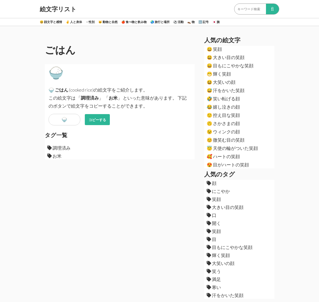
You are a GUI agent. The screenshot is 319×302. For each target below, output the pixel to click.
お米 (54, 156)
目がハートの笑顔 (228, 164)
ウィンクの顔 (223, 131)
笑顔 (214, 49)
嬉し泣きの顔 (223, 107)
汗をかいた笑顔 (225, 90)
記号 (203, 22)
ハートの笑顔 (223, 156)
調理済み (59, 148)
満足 (214, 279)
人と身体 (74, 22)
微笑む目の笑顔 (225, 140)
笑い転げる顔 (223, 98)
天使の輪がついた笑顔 (232, 148)
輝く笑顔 (219, 74)
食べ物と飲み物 (134, 22)
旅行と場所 (160, 22)
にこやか (218, 191)
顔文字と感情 (51, 22)
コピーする (97, 120)
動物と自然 (108, 22)
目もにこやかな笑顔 (230, 65)
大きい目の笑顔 (225, 57)
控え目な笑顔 (223, 115)
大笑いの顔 (221, 82)
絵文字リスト (58, 9)
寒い (214, 287)
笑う (214, 271)
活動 (178, 22)
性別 (90, 22)
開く (214, 223)
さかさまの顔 (223, 123)
